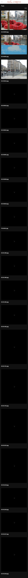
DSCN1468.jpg (5, 277)
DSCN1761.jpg (5, 366)
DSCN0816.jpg (5, 81)
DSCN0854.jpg (5, 32)
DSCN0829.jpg (5, 204)
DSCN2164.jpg (5, 485)
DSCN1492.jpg (5, 326)
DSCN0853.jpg (5, 56)
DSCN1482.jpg (5, 302)
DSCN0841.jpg (5, 154)
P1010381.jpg (4, 228)
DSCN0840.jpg (5, 179)
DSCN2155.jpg (5, 445)
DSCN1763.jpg (5, 406)
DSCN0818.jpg (5, 105)
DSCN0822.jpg (5, 130)
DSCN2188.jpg (5, 573)
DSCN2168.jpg (5, 509)
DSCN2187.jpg (5, 534)
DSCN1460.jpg (5, 253)
